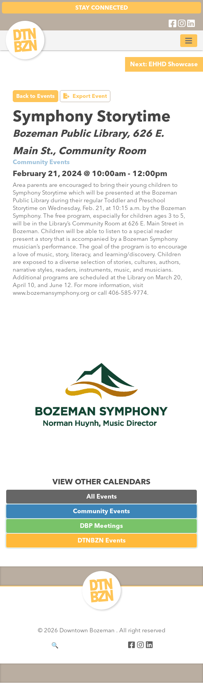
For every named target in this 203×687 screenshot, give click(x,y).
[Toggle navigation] (188, 40)
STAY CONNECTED (101, 7)
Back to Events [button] (35, 96)
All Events (101, 496)
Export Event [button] (85, 96)
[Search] (88, 645)
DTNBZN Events (102, 540)
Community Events (101, 511)
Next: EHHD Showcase (164, 64)
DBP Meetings (101, 525)
